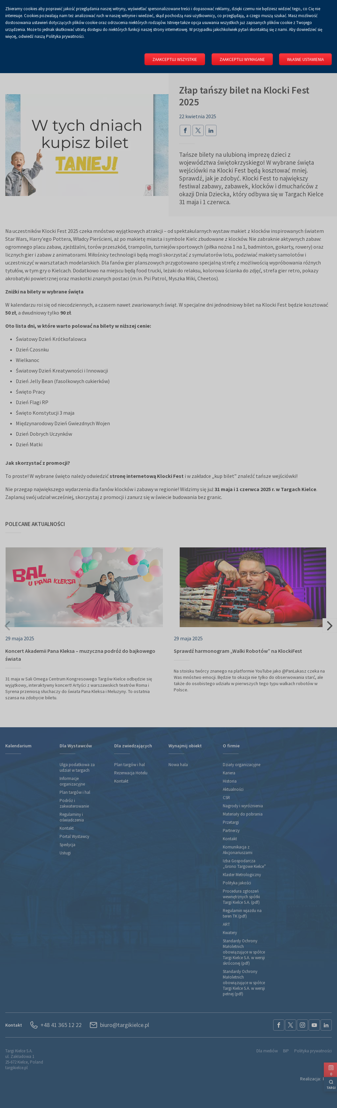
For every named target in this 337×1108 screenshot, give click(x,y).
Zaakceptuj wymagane (240, 59)
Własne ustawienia (305, 59)
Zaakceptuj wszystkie (171, 59)
